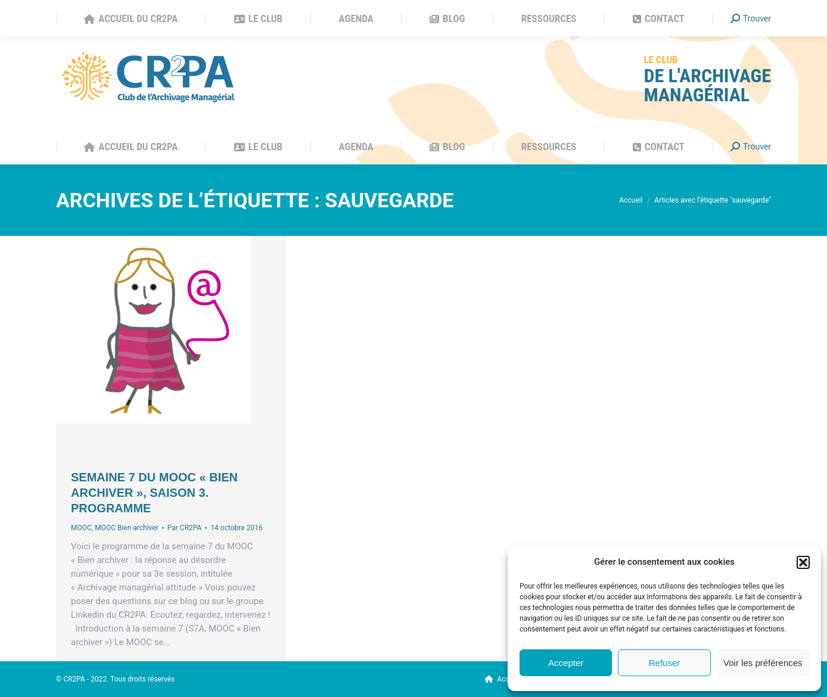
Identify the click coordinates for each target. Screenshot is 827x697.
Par (184, 528)
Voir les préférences (763, 663)
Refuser (664, 663)
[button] (803, 562)
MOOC (81, 528)
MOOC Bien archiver (126, 528)
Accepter (565, 663)
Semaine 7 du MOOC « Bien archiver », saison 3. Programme (154, 493)
